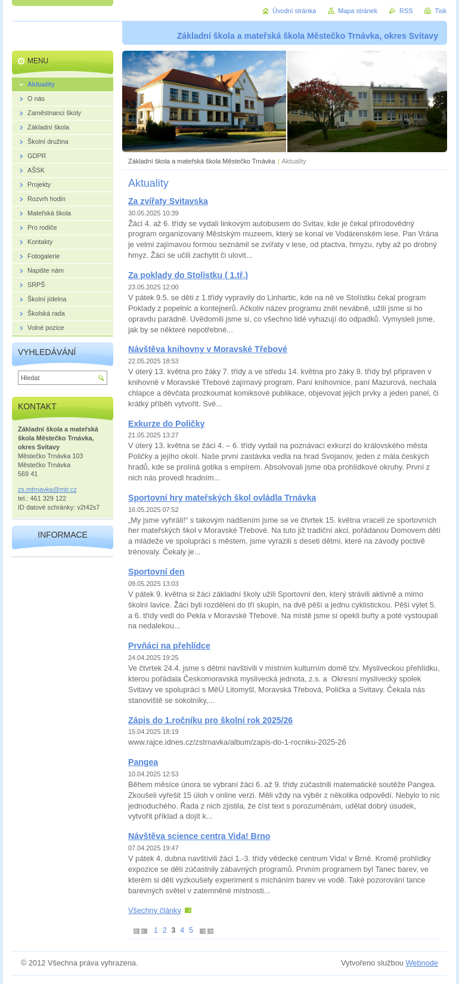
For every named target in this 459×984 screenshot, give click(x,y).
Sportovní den (156, 571)
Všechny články (154, 910)
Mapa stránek (357, 10)
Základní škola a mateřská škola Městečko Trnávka (201, 161)
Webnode (421, 962)
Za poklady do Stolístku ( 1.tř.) (188, 275)
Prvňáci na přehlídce (169, 645)
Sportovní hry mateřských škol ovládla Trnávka (222, 497)
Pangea (143, 762)
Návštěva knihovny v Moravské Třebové (207, 349)
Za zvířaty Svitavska (168, 201)
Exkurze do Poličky (166, 423)
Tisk (440, 10)
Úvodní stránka (294, 10)
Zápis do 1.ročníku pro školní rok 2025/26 (210, 720)
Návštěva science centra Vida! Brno (199, 836)
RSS (406, 10)
